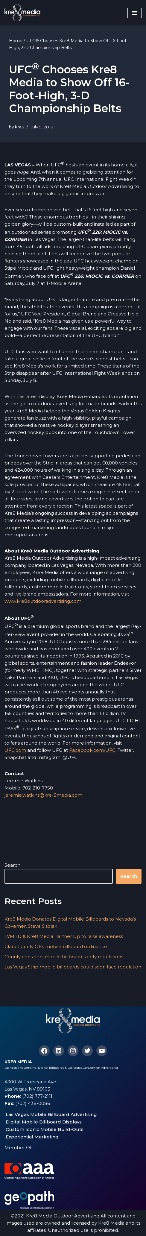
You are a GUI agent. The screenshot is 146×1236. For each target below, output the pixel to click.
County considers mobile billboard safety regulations (63, 956)
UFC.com (15, 750)
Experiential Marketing (32, 1137)
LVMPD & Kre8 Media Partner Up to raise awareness (63, 936)
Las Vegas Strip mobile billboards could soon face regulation (72, 967)
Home (15, 40)
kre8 (19, 126)
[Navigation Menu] (134, 13)
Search (12, 865)
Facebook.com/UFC (92, 750)
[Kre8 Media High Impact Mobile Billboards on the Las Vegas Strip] (22, 12)
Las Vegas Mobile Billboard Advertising (51, 1114)
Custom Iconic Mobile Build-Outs (44, 1129)
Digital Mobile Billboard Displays (44, 1122)
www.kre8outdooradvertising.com (42, 601)
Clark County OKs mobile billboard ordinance (55, 946)
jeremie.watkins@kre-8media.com (43, 795)
